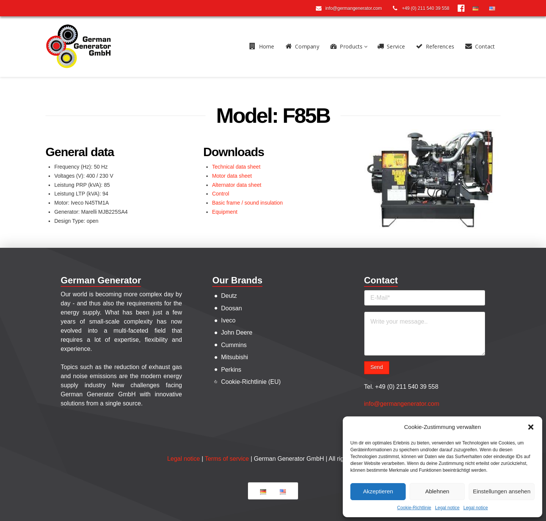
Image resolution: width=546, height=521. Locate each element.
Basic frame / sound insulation (247, 203)
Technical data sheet (236, 167)
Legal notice (447, 507)
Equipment (224, 212)
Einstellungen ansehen (501, 491)
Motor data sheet (232, 176)
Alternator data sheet (236, 185)
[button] (531, 427)
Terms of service (227, 458)
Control (220, 194)
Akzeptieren (378, 491)
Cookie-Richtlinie (414, 507)
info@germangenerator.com (401, 404)
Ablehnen (437, 491)
